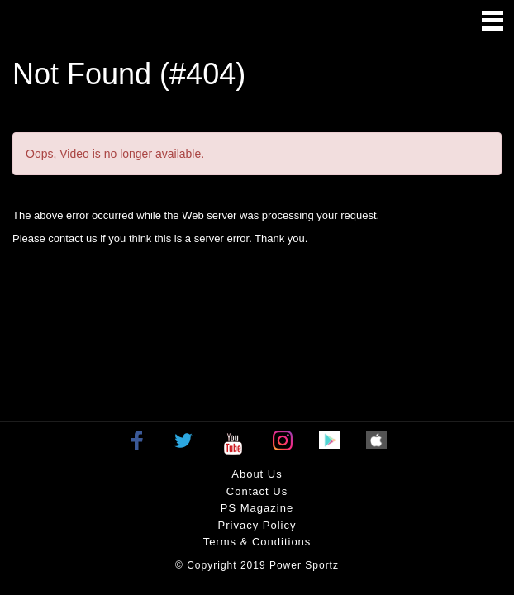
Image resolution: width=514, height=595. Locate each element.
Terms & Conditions (257, 542)
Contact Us (257, 491)
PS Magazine (257, 508)
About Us (256, 474)
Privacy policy (257, 525)
